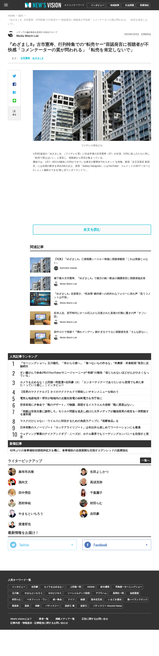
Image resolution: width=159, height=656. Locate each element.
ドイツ (71, 625)
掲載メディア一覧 (55, 645)
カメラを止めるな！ (54, 613)
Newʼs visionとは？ (18, 645)
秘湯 (82, 625)
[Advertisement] (92, 199)
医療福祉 (144, 5)
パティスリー (52, 632)
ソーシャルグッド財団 (78, 619)
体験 (37, 632)
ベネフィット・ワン (37, 625)
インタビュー (97, 5)
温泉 (27, 632)
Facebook (100, 571)
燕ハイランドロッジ (137, 625)
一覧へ (144, 483)
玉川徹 (15, 619)
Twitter (24, 571)
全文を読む (91, 231)
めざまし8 (37, 58)
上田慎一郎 (75, 613)
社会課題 (129, 5)
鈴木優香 (104, 613)
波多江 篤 (69, 632)
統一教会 (57, 625)
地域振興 (114, 5)
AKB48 (90, 613)
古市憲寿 (25, 58)
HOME (11, 15)
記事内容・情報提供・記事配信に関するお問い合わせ (36, 649)
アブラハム (101, 619)
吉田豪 (34, 613)
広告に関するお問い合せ (82, 645)
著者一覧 (37, 645)
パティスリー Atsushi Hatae (107, 632)
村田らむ (16, 625)
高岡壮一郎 (118, 619)
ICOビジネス (54, 619)
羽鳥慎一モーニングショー (128, 613)
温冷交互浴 (96, 625)
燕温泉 (15, 632)
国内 (20, 15)
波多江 (83, 632)
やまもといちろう (33, 619)
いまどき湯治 (114, 625)
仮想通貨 (134, 619)
